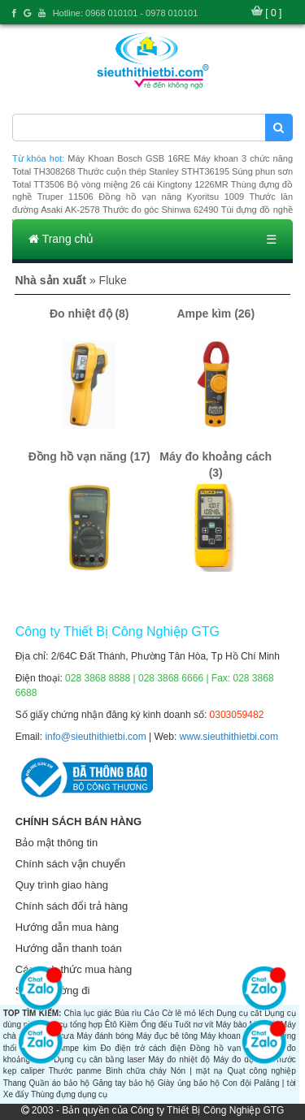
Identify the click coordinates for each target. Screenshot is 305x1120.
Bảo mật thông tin (56, 843)
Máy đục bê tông (167, 1035)
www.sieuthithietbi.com (229, 736)
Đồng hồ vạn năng (227, 1048)
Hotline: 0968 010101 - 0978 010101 (125, 13)
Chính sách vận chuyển (70, 864)
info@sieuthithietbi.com (95, 736)
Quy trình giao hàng (61, 885)
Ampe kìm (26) (215, 313)
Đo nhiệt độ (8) (89, 313)
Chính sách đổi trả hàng (72, 906)
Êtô (111, 1024)
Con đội (236, 1083)
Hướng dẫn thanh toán (68, 948)
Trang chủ (61, 238)
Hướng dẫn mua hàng (67, 927)
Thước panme (75, 1070)
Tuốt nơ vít (193, 1024)
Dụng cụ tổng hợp (69, 1024)
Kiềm (129, 1024)
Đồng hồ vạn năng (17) (89, 456)
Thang (14, 1083)
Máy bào (231, 1024)
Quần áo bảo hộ (58, 1083)
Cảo (151, 1013)
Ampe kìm (77, 1048)
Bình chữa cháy (136, 1070)
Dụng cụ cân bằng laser (99, 1059)
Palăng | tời (274, 1083)
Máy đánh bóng (104, 1035)
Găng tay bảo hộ (124, 1083)
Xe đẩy (16, 1094)
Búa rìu (128, 1013)
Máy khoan (220, 1035)
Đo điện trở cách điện (142, 1048)
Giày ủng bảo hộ (189, 1083)
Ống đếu (156, 1024)
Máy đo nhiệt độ (179, 1059)
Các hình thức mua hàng (73, 969)
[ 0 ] (273, 13)
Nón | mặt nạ (197, 1070)
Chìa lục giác (88, 1013)
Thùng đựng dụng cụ (69, 1094)
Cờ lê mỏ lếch (188, 1013)
